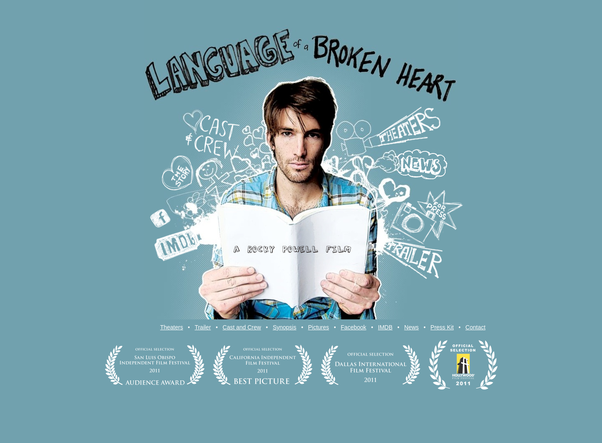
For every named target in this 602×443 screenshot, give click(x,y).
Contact (475, 327)
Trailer (203, 327)
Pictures (318, 327)
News (411, 327)
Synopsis (284, 327)
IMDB (385, 327)
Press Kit (442, 327)
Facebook (353, 327)
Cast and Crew (242, 327)
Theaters (171, 327)
